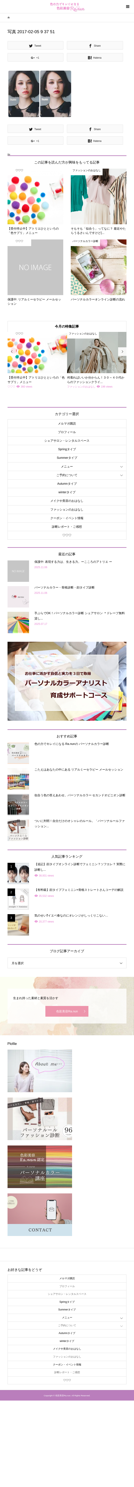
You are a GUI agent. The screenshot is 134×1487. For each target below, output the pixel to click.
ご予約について (66, 475)
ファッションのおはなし (66, 509)
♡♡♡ (66, 535)
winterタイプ (67, 492)
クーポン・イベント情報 (66, 518)
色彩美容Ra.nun (67, 1011)
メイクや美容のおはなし (66, 500)
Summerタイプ (67, 457)
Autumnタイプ (67, 483)
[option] (37, 360)
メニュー (67, 466)
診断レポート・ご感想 (67, 526)
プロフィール (67, 432)
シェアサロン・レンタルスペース (66, 440)
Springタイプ (67, 449)
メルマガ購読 (67, 423)
